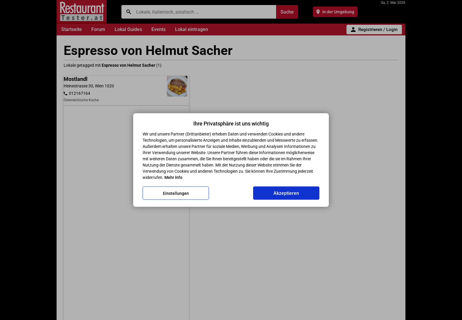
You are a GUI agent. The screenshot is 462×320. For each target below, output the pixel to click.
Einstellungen (176, 193)
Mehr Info (173, 177)
